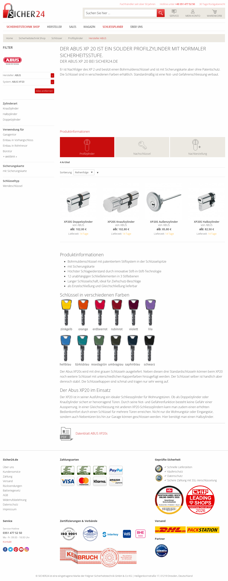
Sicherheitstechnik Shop (23, 26)
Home (9, 38)
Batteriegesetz (11, 490)
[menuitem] (12, 38)
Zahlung (7, 476)
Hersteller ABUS (97, 38)
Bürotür (7, 151)
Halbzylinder (10, 114)
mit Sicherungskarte (15, 171)
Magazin (89, 26)
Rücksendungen (12, 486)
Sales (72, 26)
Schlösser (56, 38)
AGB (5, 495)
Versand (8, 481)
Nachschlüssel (142, 153)
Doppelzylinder (11, 119)
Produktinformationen (75, 131)
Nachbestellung (197, 153)
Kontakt (7, 541)
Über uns (136, 26)
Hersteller (54, 26)
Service (174, 14)
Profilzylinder (87, 153)
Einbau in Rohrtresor (15, 145)
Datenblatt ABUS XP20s (91, 433)
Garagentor (9, 134)
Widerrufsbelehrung (14, 500)
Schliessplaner (113, 26)
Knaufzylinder (11, 108)
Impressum (9, 509)
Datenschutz (10, 504)
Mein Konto (192, 14)
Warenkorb (214, 14)
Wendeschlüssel (12, 186)
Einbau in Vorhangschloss (18, 140)
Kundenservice (11, 471)
